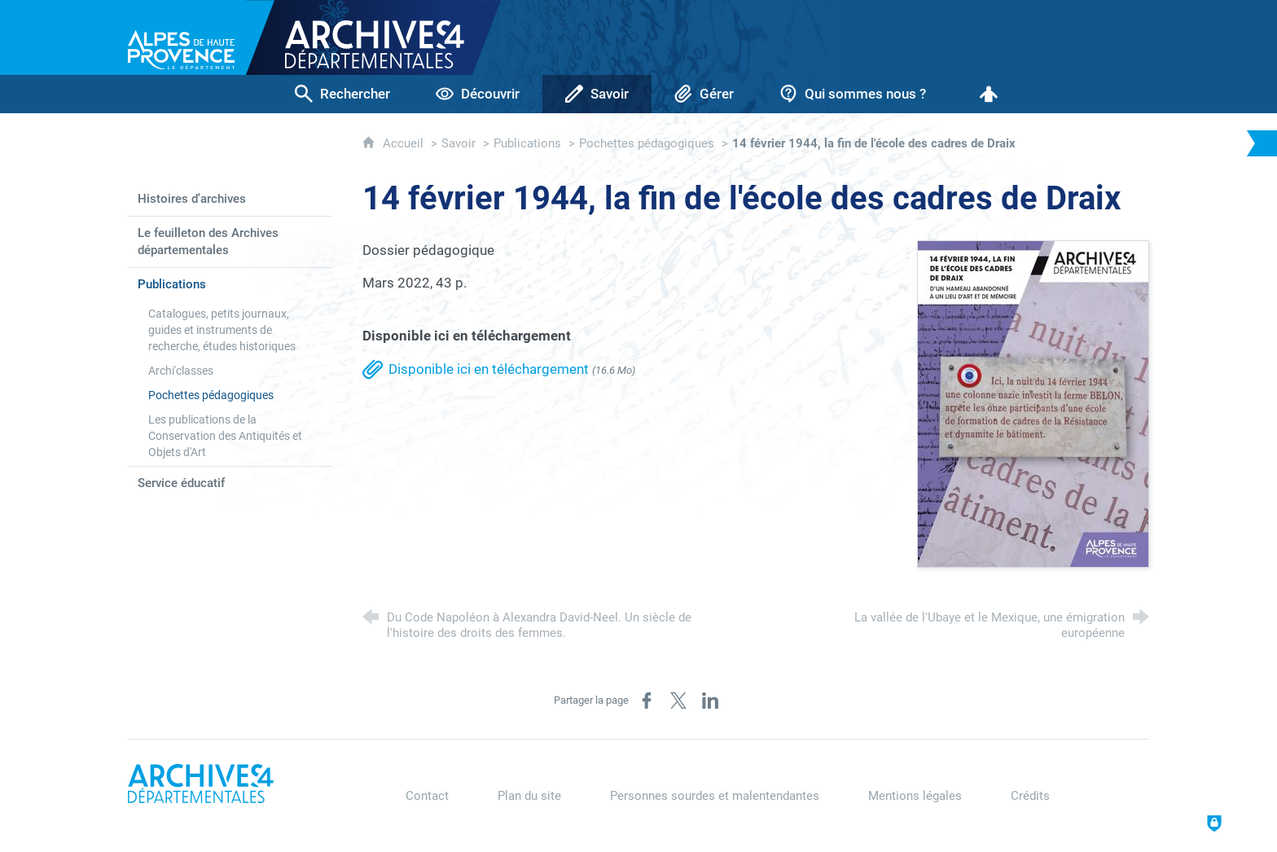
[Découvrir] (477, 94)
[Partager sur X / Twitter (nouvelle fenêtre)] (678, 700)
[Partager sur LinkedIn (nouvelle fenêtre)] (710, 700)
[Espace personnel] (988, 94)
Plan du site (529, 795)
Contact (427, 795)
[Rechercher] (342, 94)
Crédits (1030, 795)
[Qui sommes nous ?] (853, 94)
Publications (527, 143)
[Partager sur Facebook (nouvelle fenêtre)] (646, 700)
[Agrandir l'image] (1033, 402)
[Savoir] (597, 94)
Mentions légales (915, 795)
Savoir (458, 143)
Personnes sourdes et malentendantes (714, 795)
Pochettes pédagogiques (646, 143)
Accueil (405, 143)
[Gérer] (704, 94)
